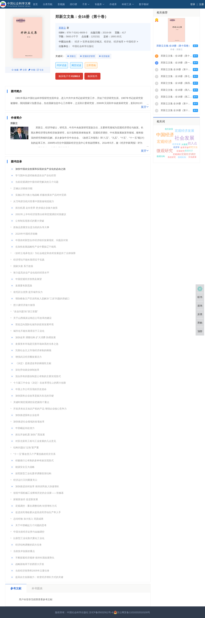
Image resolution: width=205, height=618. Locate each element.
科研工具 (126, 4)
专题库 (98, 4)
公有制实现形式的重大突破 (29, 220)
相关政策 (169, 129)
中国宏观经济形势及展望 (28, 279)
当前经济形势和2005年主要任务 (32, 570)
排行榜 (73, 4)
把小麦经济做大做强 (24, 305)
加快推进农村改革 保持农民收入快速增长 (37, 486)
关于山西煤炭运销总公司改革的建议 (32, 318)
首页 (35, 4)
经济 (77, 41)
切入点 (192, 143)
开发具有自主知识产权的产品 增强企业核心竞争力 (40, 408)
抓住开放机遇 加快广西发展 (30, 434)
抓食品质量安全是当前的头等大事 (31, 227)
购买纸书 (92, 76)
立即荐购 (91, 65)
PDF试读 (61, 65)
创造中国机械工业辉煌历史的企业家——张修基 (38, 493)
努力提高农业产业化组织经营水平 (31, 272)
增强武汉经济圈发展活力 (28, 356)
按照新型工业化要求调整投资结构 (33, 473)
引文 (40, 70)
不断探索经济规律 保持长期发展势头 (34, 557)
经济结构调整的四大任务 (28, 544)
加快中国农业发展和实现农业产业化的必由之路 (40, 169)
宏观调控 (177, 154)
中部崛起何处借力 (25, 428)
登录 (192, 4)
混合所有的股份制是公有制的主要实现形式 (38, 376)
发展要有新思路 (23, 285)
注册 (201, 4)
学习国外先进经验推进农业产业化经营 (35, 175)
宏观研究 (180, 151)
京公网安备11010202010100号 (132, 612)
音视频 (61, 4)
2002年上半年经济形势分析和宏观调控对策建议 (40, 214)
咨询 (199, 305)
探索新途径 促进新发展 (25, 499)
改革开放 (184, 147)
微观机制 (182, 157)
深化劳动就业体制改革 (27, 369)
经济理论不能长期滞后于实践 (28, 259)
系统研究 (172, 157)
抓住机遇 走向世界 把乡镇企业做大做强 (36, 207)
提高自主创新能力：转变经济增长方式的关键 (39, 577)
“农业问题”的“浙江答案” (25, 311)
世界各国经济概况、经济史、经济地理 (103, 41)
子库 (84, 4)
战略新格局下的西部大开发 (29, 564)
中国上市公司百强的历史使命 (30, 389)
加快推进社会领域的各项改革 (28, 421)
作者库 (113, 4)
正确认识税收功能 (22, 188)
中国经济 (131, 41)
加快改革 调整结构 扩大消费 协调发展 (35, 337)
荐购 (199, 322)
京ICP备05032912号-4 (101, 612)
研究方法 (193, 147)
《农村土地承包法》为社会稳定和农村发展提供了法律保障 (44, 253)
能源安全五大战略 (25, 467)
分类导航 (47, 4)
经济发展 (176, 144)
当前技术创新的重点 (24, 551)
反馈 (199, 314)
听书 (199, 297)
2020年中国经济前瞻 (26, 233)
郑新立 (62, 27)
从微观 (184, 144)
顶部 (199, 331)
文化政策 (192, 157)
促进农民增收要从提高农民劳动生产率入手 (38, 512)
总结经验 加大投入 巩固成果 (28, 518)
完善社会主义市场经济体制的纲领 (33, 350)
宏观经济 (164, 141)
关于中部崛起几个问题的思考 (30, 525)
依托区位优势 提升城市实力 (28, 292)
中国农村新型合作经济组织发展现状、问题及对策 (41, 240)
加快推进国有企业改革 (27, 415)
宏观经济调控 (188, 154)
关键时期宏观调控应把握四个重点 (31, 402)
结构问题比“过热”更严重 (26, 447)
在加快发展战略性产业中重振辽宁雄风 (35, 246)
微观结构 (161, 156)
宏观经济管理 (89, 56)
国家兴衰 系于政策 (23, 266)
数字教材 (144, 4)
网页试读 (76, 65)
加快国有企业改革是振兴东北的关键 (34, 395)
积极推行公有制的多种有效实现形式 (34, 460)
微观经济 (189, 151)
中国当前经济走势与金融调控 (28, 531)
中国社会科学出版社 (83, 46)
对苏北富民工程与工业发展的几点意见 (35, 441)
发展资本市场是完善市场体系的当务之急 (36, 343)
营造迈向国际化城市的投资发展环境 (34, 324)
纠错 (31, 70)
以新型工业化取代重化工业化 (28, 538)
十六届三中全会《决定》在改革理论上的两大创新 (39, 382)
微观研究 (164, 150)
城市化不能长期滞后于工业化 (28, 331)
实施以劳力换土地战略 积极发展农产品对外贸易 (40, 194)
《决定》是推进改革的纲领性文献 (33, 363)
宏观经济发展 (184, 130)
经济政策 (105, 56)
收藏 (15, 70)
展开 (145, 106)
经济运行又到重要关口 (25, 480)
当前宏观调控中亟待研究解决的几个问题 (36, 182)
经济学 (176, 147)
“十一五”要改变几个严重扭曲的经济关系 (34, 454)
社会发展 (184, 138)
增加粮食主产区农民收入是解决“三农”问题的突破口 (42, 298)
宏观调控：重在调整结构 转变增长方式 (36, 505)
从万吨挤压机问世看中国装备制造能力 (33, 201)
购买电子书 (69, 76)
